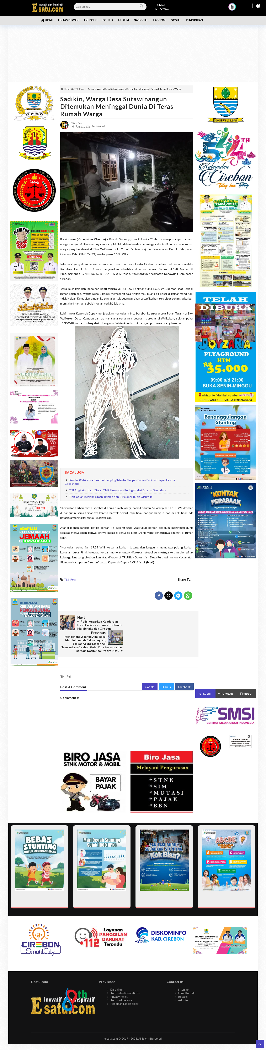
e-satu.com (111, 1023)
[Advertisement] (133, 50)
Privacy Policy (119, 981)
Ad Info (183, 985)
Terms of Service (121, 985)
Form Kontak (186, 978)
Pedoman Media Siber (124, 988)
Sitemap (183, 974)
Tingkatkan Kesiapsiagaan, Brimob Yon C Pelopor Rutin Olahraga (111, 496)
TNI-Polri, (100, 126)
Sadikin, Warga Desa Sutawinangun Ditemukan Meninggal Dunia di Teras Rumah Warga (116, 106)
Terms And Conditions (125, 978)
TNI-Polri (70, 579)
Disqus (166, 671)
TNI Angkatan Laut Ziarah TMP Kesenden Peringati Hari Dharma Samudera (117, 490)
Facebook (184, 671)
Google (149, 671)
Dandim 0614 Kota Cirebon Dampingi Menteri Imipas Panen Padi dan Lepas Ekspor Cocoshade (120, 482)
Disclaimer (117, 974)
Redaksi (183, 981)
